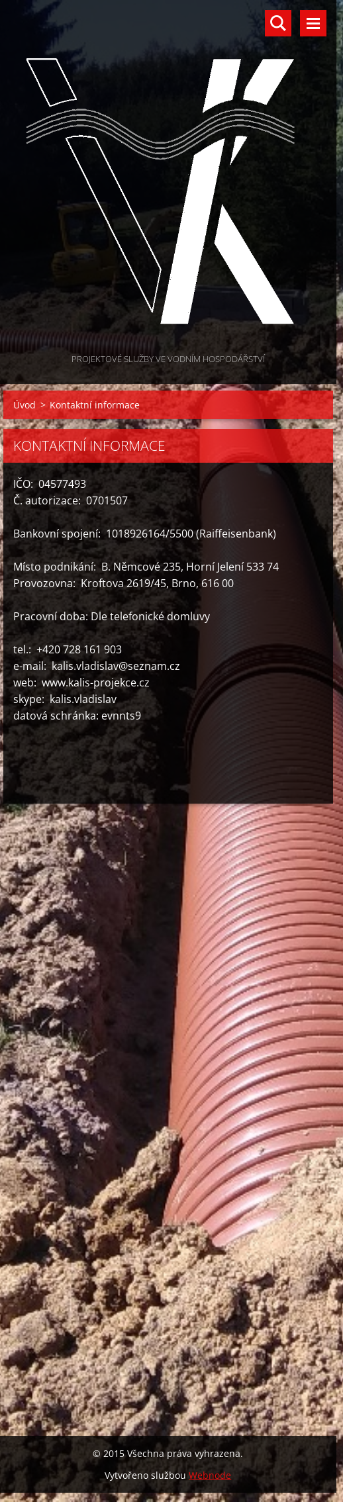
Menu (313, 23)
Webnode (210, 1475)
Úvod (24, 405)
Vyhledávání (278, 23)
